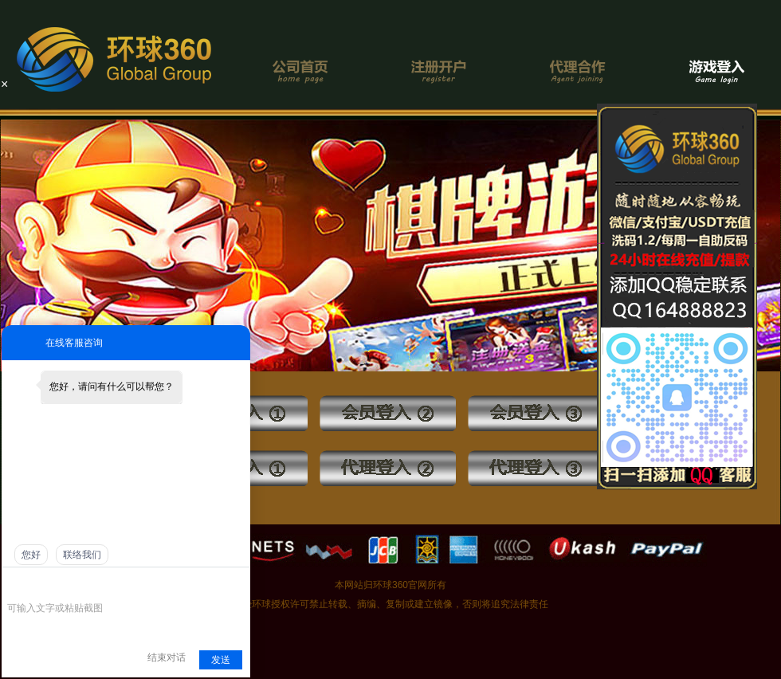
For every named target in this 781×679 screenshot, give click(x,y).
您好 (31, 554)
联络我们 (82, 554)
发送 (220, 659)
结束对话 (166, 657)
